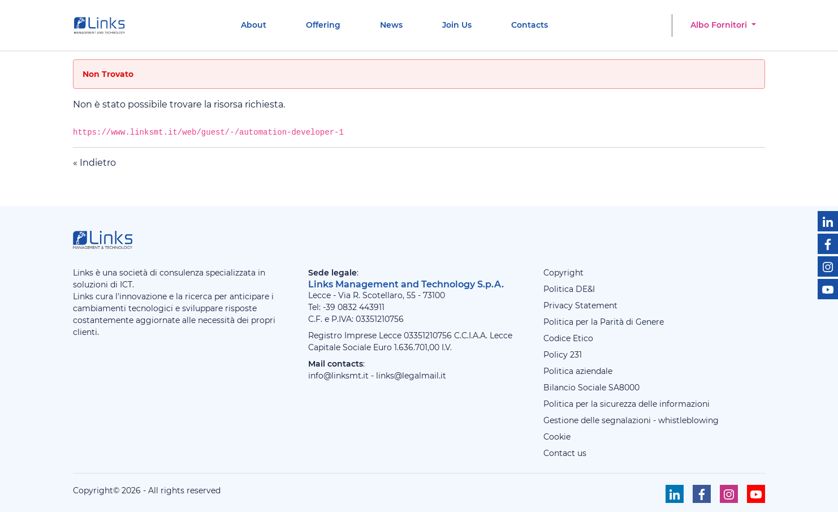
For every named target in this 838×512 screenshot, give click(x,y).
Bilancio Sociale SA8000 (591, 387)
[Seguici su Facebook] (828, 244)
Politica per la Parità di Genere (603, 322)
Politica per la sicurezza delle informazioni (626, 404)
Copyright (563, 273)
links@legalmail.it (411, 376)
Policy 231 (562, 355)
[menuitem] (253, 25)
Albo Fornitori (719, 25)
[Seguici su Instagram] (828, 266)
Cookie (557, 437)
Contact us (564, 453)
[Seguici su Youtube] (828, 289)
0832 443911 (361, 307)
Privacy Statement (580, 305)
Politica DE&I (569, 289)
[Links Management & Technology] (102, 25)
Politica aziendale (577, 371)
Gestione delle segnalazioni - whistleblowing (631, 420)
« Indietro (94, 162)
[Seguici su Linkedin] (828, 221)
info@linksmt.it (338, 376)
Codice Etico (568, 338)
